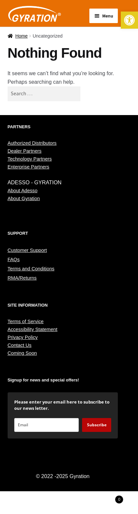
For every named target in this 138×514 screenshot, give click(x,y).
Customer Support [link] (27, 250)
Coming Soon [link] (22, 353)
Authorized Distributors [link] (32, 143)
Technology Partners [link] (30, 159)
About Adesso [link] (22, 190)
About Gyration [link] (24, 198)
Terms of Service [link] (26, 321)
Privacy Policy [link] (23, 337)
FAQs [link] (14, 259)
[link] (129, 20)
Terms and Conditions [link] (31, 268)
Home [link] (21, 36)
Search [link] (69, 503)
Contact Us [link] (20, 345)
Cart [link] (107, 498)
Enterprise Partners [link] (28, 166)
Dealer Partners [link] (25, 151)
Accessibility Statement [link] (33, 329)
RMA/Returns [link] (22, 278)
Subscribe (97, 425)
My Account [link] (23, 503)
